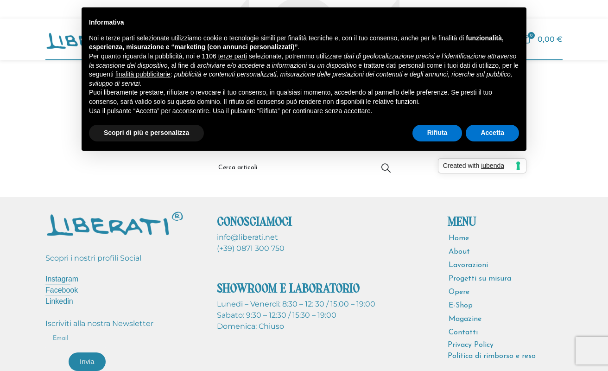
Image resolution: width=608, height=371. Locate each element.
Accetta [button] (492, 132)
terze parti (232, 56)
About (459, 252)
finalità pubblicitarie (143, 74)
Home (459, 238)
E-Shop (461, 305)
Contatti (463, 332)
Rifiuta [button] (437, 132)
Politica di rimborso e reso (492, 356)
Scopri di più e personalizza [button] (146, 132)
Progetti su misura (480, 278)
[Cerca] (304, 168)
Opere (459, 292)
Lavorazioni (468, 265)
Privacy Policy (471, 345)
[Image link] (114, 222)
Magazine (465, 319)
